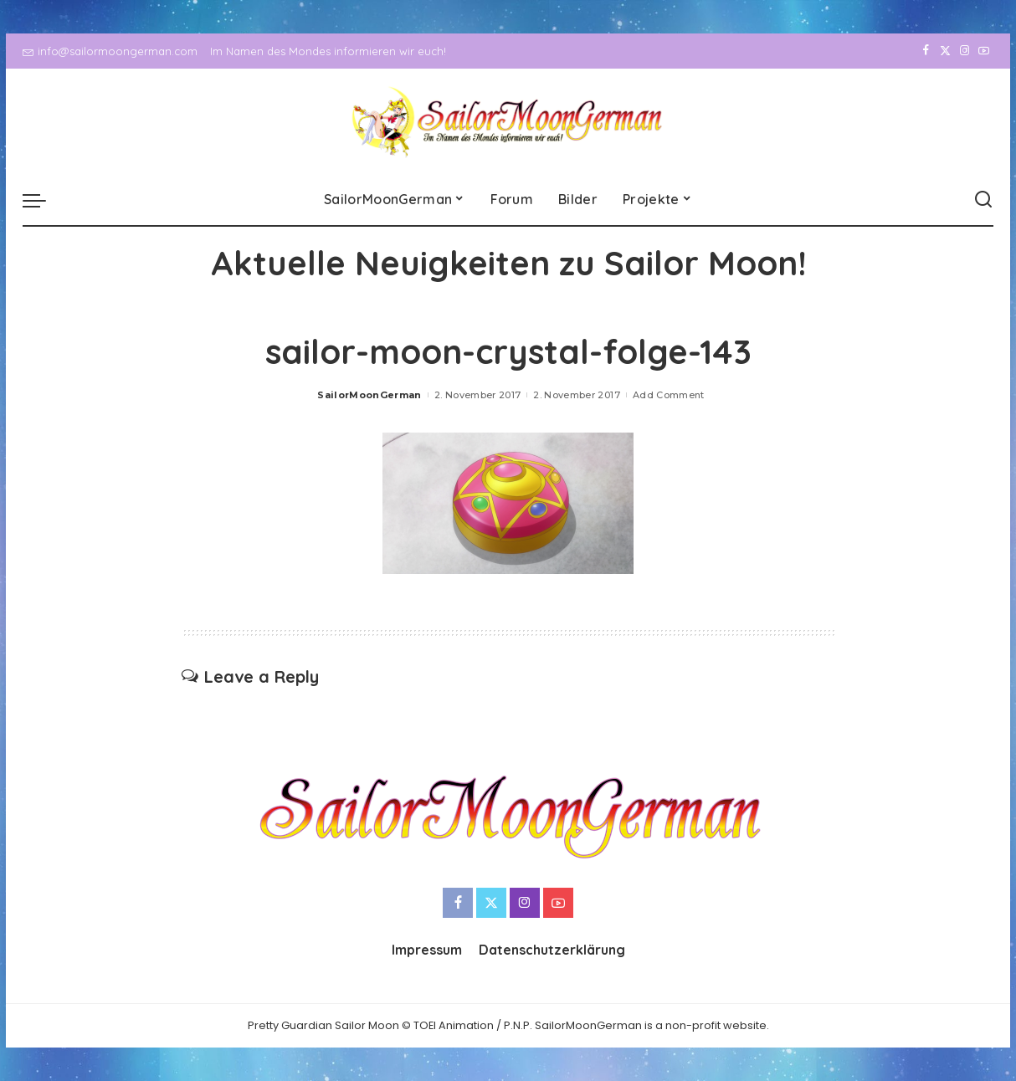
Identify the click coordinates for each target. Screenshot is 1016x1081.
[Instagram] (964, 51)
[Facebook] (926, 51)
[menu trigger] (43, 200)
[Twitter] (945, 51)
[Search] (983, 200)
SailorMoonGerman (369, 395)
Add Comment (669, 395)
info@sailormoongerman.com (110, 51)
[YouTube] (983, 51)
